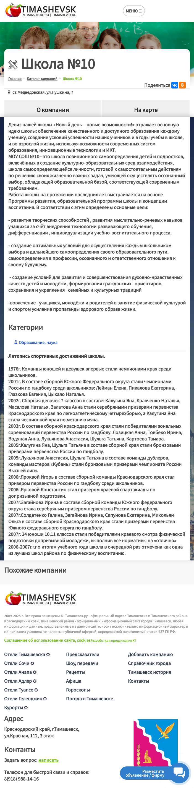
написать (48, 759)
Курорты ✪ (16, 707)
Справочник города (149, 663)
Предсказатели (82, 654)
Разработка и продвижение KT (113, 640)
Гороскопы (78, 689)
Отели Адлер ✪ (20, 680)
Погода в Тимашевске (89, 698)
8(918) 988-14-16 (21, 778)
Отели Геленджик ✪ (25, 698)
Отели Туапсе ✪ (21, 689)
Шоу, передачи (82, 663)
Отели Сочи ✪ (19, 663)
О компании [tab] (52, 110)
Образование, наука (35, 342)
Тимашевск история (149, 672)
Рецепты (75, 672)
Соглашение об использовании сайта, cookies (47, 640)
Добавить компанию (150, 654)
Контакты (138, 680)
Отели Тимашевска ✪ (27, 654)
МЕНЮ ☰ (134, 11)
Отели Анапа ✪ (20, 672)
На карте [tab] (146, 110)
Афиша (73, 680)
